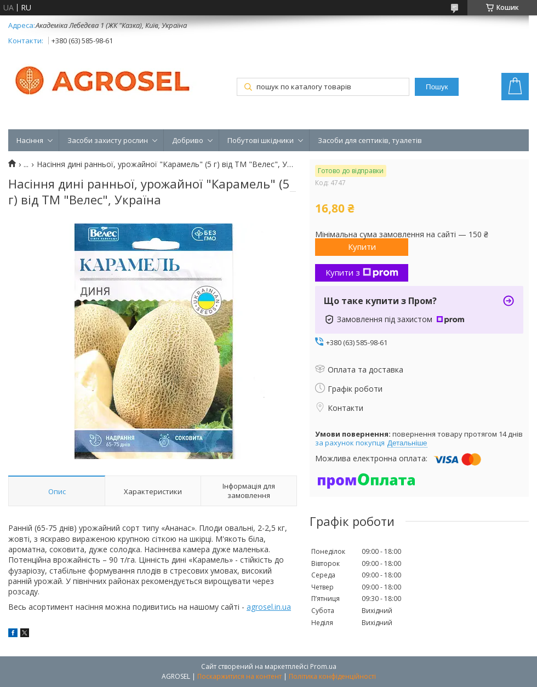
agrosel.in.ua (269, 607)
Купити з (361, 272)
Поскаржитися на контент (239, 676)
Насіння (29, 140)
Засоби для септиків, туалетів (370, 140)
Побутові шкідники (260, 140)
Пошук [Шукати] (437, 87)
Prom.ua (323, 666)
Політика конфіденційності (332, 676)
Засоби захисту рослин (107, 140)
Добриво (187, 140)
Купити (362, 246)
